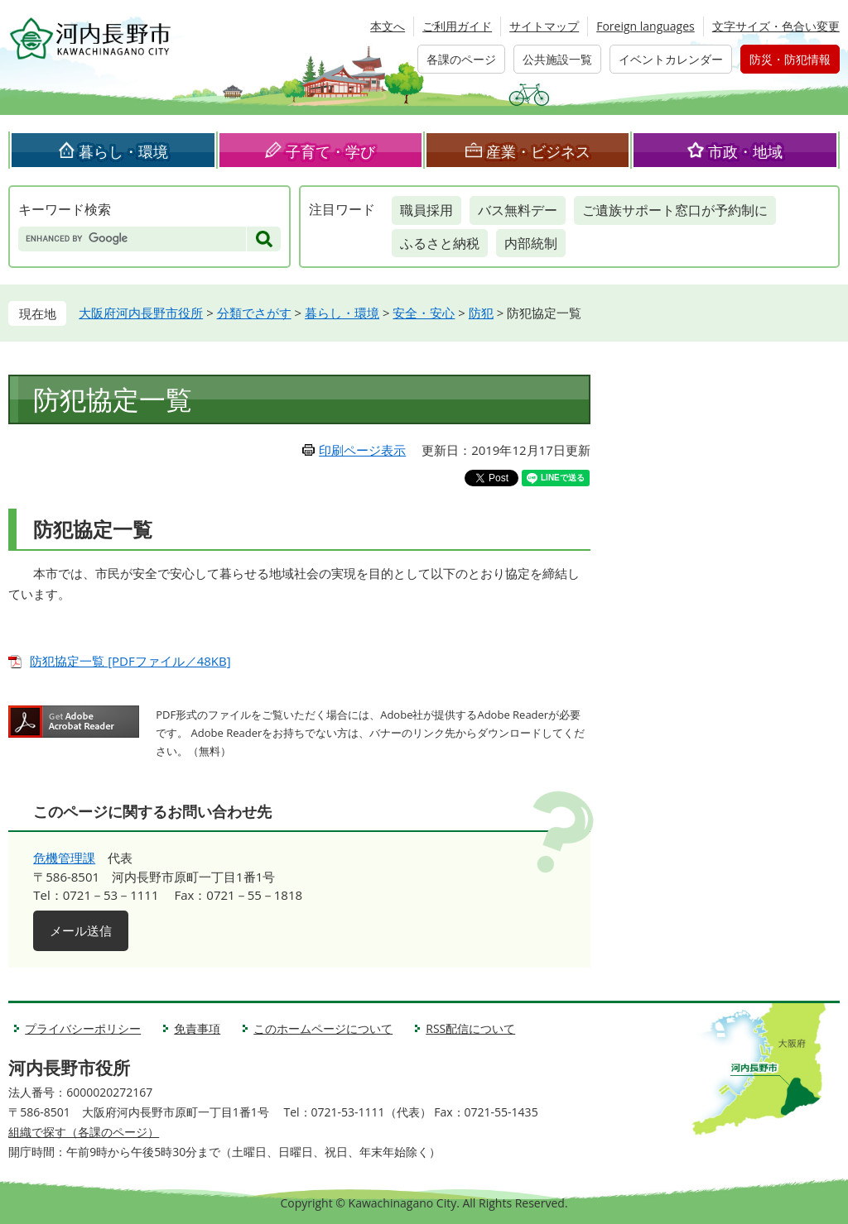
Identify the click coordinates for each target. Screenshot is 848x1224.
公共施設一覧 (557, 59)
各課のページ (461, 59)
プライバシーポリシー (83, 1028)
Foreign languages (645, 26)
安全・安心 (424, 312)
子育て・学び (330, 151)
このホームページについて (323, 1028)
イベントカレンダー (671, 59)
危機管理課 (64, 857)
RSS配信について (470, 1028)
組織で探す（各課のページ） (83, 1132)
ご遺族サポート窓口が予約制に (675, 210)
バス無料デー (517, 210)
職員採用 (426, 210)
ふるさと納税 (439, 243)
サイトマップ (544, 26)
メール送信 (81, 930)
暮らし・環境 (123, 151)
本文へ (387, 26)
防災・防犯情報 (790, 59)
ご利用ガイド (457, 26)
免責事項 (197, 1028)
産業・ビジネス (538, 151)
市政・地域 (745, 151)
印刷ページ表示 (362, 450)
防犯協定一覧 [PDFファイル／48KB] (130, 661)
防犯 (481, 312)
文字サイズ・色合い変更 (776, 26)
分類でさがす (254, 312)
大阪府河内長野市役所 (141, 312)
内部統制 (530, 243)
